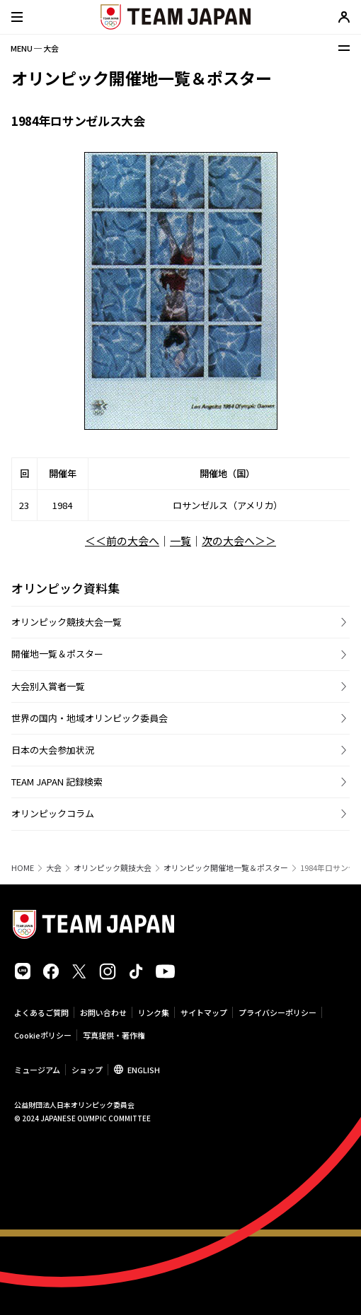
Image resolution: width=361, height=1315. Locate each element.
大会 (54, 868)
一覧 (180, 540)
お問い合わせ (103, 1012)
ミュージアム (37, 1069)
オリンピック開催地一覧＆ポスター (226, 868)
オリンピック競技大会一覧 (66, 622)
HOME (22, 868)
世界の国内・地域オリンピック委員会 (89, 718)
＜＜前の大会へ (122, 540)
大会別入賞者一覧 (48, 686)
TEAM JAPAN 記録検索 (57, 781)
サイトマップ (203, 1012)
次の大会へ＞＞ (239, 540)
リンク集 (153, 1012)
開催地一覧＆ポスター (57, 653)
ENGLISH (143, 1069)
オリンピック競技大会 (112, 868)
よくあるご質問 (41, 1012)
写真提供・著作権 (114, 1035)
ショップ (87, 1069)
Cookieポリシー (42, 1035)
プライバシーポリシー (277, 1012)
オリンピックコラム (52, 813)
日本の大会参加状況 (52, 749)
